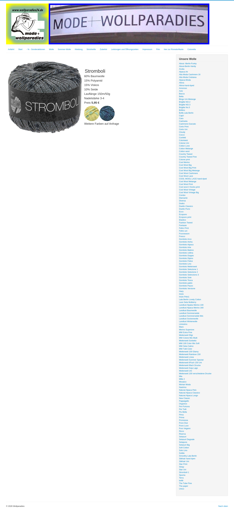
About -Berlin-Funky (188, 63)
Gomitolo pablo (185, 283)
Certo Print (183, 126)
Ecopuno (183, 214)
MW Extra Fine (185, 332)
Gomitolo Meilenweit (188, 266)
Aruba (181, 69)
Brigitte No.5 (184, 107)
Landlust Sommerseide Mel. (191, 316)
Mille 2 (182, 379)
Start (20, 49)
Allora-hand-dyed (186, 85)
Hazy (181, 291)
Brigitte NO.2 (184, 102)
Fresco (182, 236)
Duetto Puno (184, 209)
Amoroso (183, 88)
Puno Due (183, 423)
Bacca (182, 94)
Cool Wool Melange (187, 181)
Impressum (147, 49)
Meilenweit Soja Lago (188, 368)
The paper (183, 486)
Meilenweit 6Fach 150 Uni (190, 362)
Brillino (182, 110)
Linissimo (183, 324)
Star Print (183, 464)
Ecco (181, 212)
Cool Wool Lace (186, 176)
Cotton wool (184, 151)
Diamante (183, 198)
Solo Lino (183, 450)
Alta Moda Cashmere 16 (189, 74)
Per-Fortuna (184, 406)
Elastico (182, 220)
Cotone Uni (184, 143)
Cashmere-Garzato (187, 124)
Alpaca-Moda (185, 80)
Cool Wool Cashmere (188, 173)
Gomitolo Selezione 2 (188, 272)
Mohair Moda (185, 384)
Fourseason (184, 233)
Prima (181, 417)
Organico (183, 404)
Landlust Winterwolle (188, 321)
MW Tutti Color (185, 349)
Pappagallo (184, 401)
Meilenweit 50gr (186, 335)
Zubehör (103, 49)
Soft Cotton (184, 447)
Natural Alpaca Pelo (187, 390)
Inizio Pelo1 (184, 297)
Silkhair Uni (184, 461)
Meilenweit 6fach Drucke (190, 365)
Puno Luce (183, 426)
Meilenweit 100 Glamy (189, 351)
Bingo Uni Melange (187, 99)
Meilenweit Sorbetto (187, 340)
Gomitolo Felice (186, 261)
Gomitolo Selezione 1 (188, 269)
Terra (181, 478)
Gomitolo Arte (185, 247)
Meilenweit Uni (185, 371)
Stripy (181, 467)
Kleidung (79, 49)
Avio (181, 91)
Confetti (182, 137)
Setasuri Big (184, 445)
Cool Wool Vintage (187, 190)
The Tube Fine (185, 483)
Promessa (183, 420)
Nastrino (182, 387)
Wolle (51, 49)
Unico (181, 489)
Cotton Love (184, 146)
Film (158, 49)
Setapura (183, 442)
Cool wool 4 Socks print (189, 187)
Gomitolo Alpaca (186, 244)
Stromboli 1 (184, 472)
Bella (181, 96)
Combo (182, 195)
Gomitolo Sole (185, 277)
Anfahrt (11, 49)
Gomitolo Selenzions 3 (189, 275)
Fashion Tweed (185, 222)
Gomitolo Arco (185, 239)
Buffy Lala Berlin (186, 113)
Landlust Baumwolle (188, 310)
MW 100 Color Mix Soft (189, 343)
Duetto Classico (186, 206)
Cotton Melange (186, 148)
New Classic (184, 398)
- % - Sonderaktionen (35, 49)
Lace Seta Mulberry (187, 302)
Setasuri (182, 436)
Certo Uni (183, 129)
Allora (181, 83)
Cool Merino (184, 162)
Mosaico (182, 382)
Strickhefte (91, 49)
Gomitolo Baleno (186, 250)
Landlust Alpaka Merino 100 (191, 305)
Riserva (182, 434)
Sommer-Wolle (64, 49)
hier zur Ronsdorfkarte (174, 49)
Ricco (181, 431)
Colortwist (183, 140)
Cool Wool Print (186, 184)
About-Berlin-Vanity (187, 66)
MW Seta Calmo (186, 346)
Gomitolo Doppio (186, 255)
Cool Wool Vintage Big (189, 192)
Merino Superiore (186, 329)
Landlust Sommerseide (189, 313)
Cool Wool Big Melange (189, 170)
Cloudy (182, 132)
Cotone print (184, 159)
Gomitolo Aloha (185, 242)
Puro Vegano (184, 428)
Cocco (182, 135)
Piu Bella (183, 412)
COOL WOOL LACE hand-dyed (193, 179)
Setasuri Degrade (186, 439)
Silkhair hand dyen (187, 458)
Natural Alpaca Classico (189, 393)
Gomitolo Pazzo (186, 286)
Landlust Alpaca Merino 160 (191, 308)
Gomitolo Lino (185, 264)
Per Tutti (182, 409)
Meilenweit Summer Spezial (191, 360)
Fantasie (183, 225)
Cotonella (191, 49)
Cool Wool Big (185, 165)
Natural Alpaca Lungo (188, 395)
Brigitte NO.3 (184, 104)
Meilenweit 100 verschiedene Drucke (195, 373)
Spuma (182, 475)
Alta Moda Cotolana (187, 77)
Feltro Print (184, 228)
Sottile (182, 453)
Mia (180, 376)
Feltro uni (183, 231)
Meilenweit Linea (186, 357)
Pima (181, 415)
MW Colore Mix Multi (188, 338)
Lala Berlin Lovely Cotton (190, 299)
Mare (181, 327)
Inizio (181, 294)
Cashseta (183, 121)
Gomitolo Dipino (186, 258)
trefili (181, 480)
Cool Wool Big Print (187, 168)
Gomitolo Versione (187, 288)
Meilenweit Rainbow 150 (190, 354)
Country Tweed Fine (188, 157)
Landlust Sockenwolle (188, 319)
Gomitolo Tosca (186, 280)
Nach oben (223, 506)
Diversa (182, 201)
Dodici (182, 203)
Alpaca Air (183, 72)
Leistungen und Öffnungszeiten (125, 49)
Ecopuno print (185, 217)
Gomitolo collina (186, 253)
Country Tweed (185, 154)
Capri (181, 115)
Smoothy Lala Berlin (188, 456)
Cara (181, 118)
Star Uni (182, 469)
